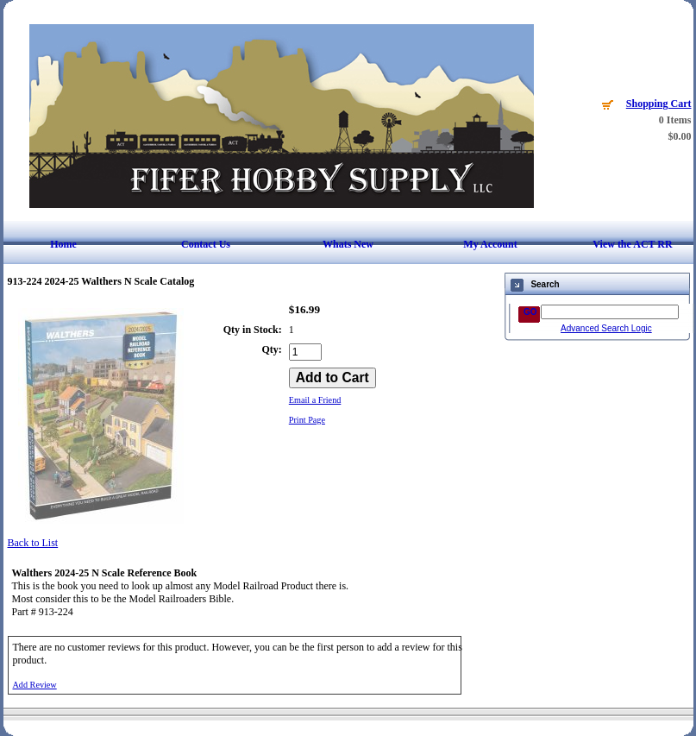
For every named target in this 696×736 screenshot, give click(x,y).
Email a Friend (315, 400)
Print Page (307, 420)
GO (530, 312)
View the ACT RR (632, 244)
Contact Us (205, 244)
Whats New (348, 244)
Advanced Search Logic (606, 328)
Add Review (35, 684)
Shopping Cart (659, 104)
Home (63, 244)
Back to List (33, 543)
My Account (490, 244)
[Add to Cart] (332, 378)
